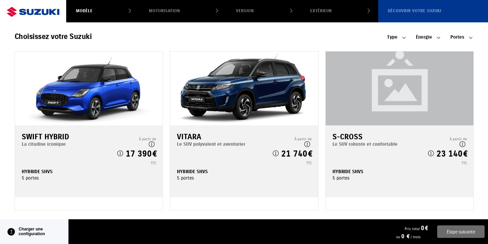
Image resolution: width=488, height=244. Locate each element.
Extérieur (321, 11)
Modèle (84, 11)
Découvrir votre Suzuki (414, 11)
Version (245, 11)
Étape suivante (461, 232)
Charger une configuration (32, 231)
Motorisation (164, 11)
